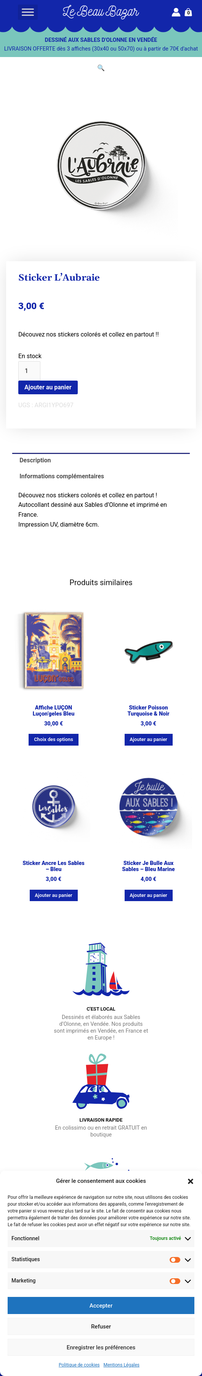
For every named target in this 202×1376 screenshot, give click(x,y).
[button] (190, 1181)
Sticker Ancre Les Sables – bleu (53, 866)
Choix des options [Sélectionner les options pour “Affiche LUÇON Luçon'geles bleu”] (53, 739)
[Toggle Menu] (28, 12)
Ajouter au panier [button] (148, 739)
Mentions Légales (121, 1365)
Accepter (101, 1305)
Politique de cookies (79, 1365)
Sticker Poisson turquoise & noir (148, 711)
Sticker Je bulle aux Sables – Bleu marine (148, 866)
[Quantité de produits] (29, 371)
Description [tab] (35, 460)
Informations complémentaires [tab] (61, 476)
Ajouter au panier (48, 387)
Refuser (101, 1326)
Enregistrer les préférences (101, 1347)
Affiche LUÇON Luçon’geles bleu (54, 711)
